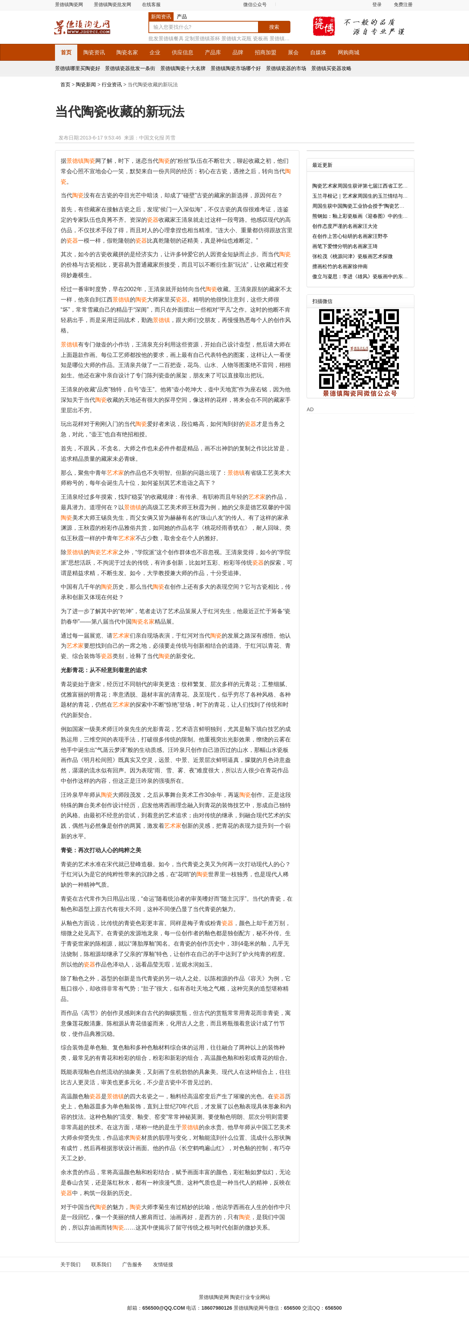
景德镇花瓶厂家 (287, 38)
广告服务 (132, 1264)
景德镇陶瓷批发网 (112, 4)
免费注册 (403, 4)
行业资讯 (112, 84)
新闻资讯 (161, 16)
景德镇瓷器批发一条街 (130, 68)
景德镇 (75, 161)
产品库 (213, 52)
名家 (127, 52)
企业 (155, 52)
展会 (293, 52)
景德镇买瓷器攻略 (331, 68)
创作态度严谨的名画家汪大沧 (345, 226)
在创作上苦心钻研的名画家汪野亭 (350, 236)
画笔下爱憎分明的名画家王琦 (345, 246)
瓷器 (152, 220)
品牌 (238, 52)
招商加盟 (265, 52)
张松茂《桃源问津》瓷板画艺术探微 (352, 256)
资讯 (94, 52)
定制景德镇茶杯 (202, 38)
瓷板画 (260, 38)
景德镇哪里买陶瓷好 (77, 68)
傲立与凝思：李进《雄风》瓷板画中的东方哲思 (365, 276)
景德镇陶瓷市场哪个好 (236, 68)
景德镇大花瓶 (236, 38)
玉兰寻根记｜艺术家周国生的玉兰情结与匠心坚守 (367, 196)
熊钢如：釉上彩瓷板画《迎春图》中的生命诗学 (365, 216)
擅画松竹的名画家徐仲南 (340, 266)
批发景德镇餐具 (166, 38)
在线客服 (151, 4)
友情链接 (163, 1264)
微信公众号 (255, 4)
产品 (182, 16)
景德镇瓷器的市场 (286, 68)
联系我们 (101, 1264)
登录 (377, 4)
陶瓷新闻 (86, 84)
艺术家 (115, 473)
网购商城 (348, 52)
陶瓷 (89, 161)
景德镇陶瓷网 (69, 4)
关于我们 (70, 1264)
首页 (66, 52)
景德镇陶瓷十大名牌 (183, 68)
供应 (182, 52)
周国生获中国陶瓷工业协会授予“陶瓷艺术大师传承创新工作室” (381, 206)
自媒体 (318, 52)
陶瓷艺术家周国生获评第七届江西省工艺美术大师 (367, 186)
